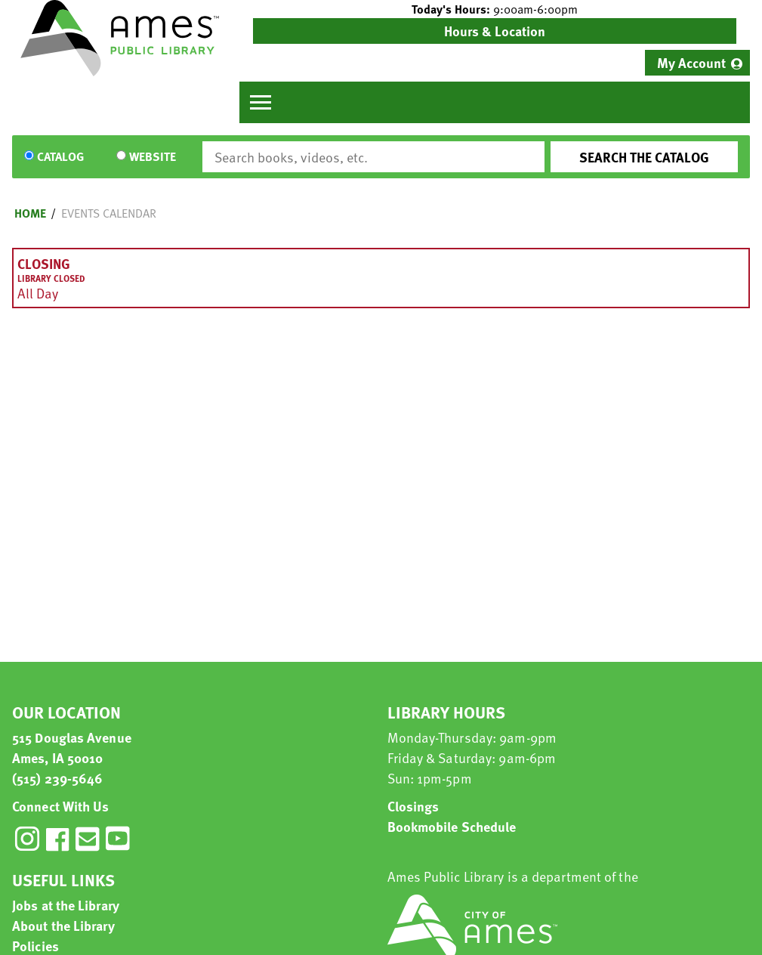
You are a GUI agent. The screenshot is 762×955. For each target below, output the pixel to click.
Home (30, 213)
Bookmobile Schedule (452, 826)
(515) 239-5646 (57, 778)
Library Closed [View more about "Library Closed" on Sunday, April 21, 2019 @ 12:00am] (51, 278)
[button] (494, 9)
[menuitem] (697, 63)
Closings (413, 806)
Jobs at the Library (65, 905)
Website (152, 157)
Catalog (60, 157)
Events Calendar (108, 213)
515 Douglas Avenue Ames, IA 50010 (71, 747)
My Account (691, 62)
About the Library (63, 925)
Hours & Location (494, 30)
